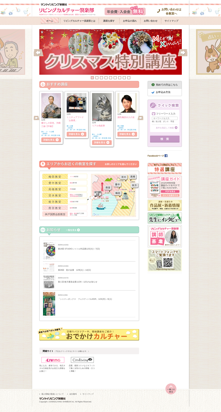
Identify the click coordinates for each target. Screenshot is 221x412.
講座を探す (109, 21)
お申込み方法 (163, 92)
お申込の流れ (130, 21)
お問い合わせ (150, 21)
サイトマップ (171, 21)
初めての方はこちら (167, 84)
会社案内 (73, 399)
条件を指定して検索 (165, 128)
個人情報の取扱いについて (52, 399)
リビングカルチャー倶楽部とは (79, 21)
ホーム (49, 21)
